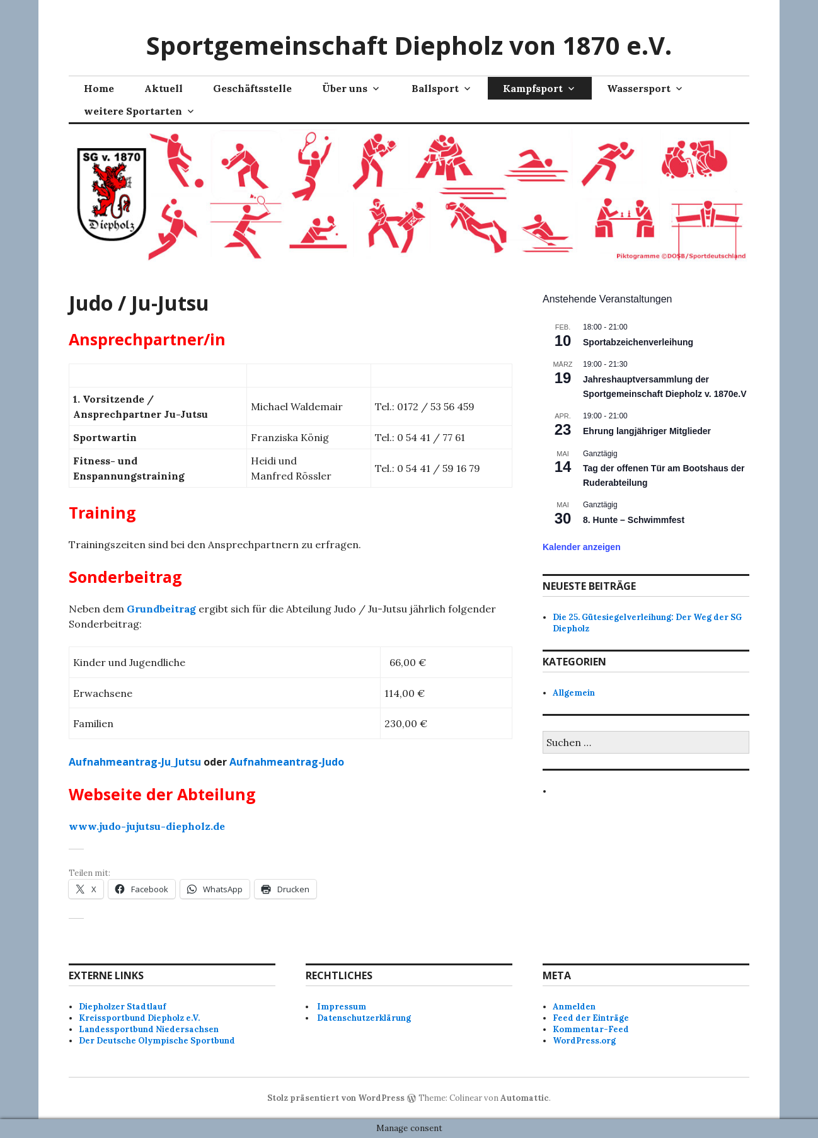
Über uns (344, 88)
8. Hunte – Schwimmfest (633, 520)
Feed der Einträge (591, 1018)
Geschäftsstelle (252, 88)
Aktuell (163, 88)
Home (99, 88)
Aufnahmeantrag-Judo (286, 762)
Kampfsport (533, 88)
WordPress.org (584, 1040)
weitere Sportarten (133, 111)
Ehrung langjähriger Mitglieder (647, 431)
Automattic (524, 1098)
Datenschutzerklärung (364, 1018)
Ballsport (435, 88)
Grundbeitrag (161, 608)
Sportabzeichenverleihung (638, 342)
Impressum (341, 1006)
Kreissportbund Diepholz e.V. (139, 1018)
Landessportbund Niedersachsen (149, 1029)
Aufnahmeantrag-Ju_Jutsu (135, 762)
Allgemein (574, 692)
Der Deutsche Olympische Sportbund (157, 1040)
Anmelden (574, 1006)
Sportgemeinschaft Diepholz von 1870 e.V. (409, 45)
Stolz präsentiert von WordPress (336, 1098)
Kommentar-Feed (591, 1029)
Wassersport (639, 88)
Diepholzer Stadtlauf (122, 1006)
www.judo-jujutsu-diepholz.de (147, 826)
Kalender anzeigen (582, 547)
